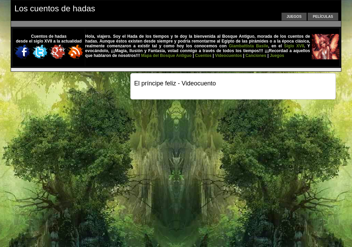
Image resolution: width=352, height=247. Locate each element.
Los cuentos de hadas (54, 8)
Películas (323, 17)
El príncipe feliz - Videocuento (175, 83)
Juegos (294, 17)
